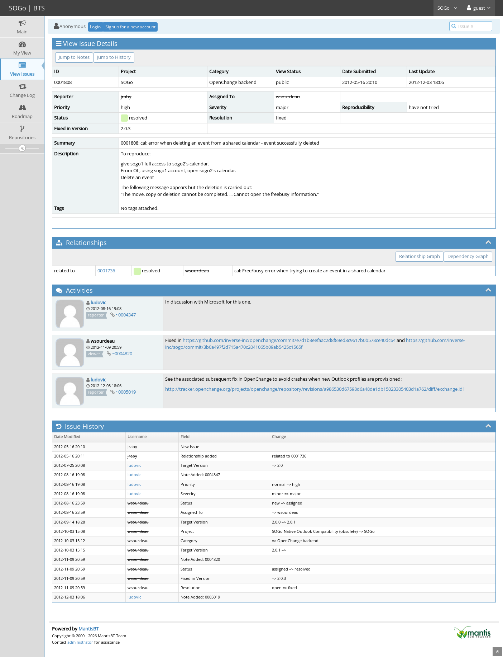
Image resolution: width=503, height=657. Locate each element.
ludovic (98, 302)
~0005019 (126, 392)
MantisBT (88, 628)
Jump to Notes (74, 57)
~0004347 (126, 314)
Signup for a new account (130, 27)
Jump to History (114, 57)
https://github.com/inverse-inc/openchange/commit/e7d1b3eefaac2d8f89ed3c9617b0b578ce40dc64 (289, 340)
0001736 (106, 270)
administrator (80, 642)
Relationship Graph (419, 256)
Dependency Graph (468, 256)
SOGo (447, 8)
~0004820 (122, 353)
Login (95, 27)
